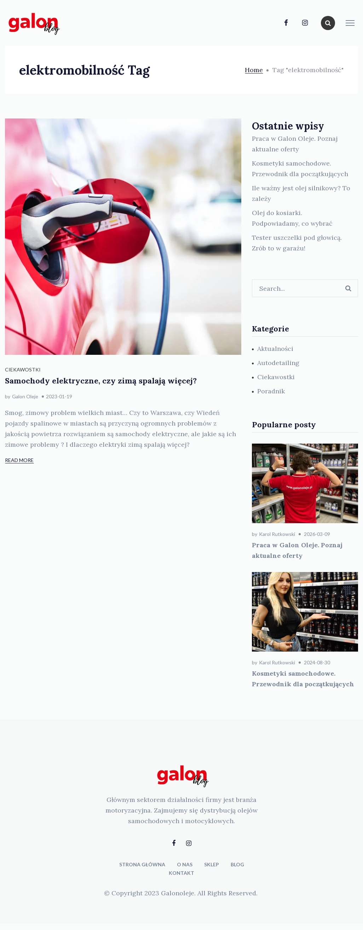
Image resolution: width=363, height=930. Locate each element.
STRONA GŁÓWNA (142, 864)
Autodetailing (278, 363)
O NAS (184, 864)
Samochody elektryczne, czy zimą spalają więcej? (101, 381)
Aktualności (275, 349)
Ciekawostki (23, 369)
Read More (19, 460)
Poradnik (271, 391)
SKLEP (211, 864)
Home (254, 70)
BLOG (237, 864)
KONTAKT (181, 873)
